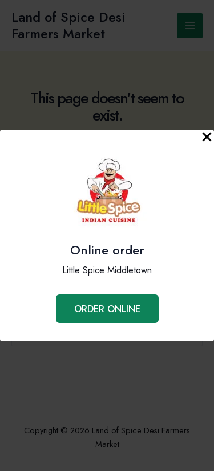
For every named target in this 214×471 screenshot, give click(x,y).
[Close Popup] (207, 137)
